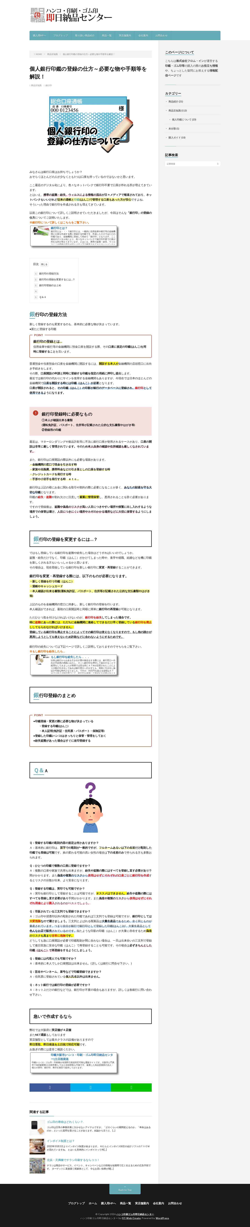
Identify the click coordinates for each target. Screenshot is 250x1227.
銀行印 (48, 85)
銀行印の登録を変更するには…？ (54, 280)
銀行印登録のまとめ (47, 285)
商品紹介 (173, 101)
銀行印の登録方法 (46, 274)
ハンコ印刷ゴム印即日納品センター (135, 1214)
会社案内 (143, 35)
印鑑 (77, 199)
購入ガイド (175, 137)
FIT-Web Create (131, 1218)
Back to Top (125, 1189)
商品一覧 (107, 35)
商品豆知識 (36, 85)
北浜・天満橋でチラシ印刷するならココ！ (73, 1160)
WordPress (162, 1218)
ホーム (93, 1203)
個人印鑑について (181, 119)
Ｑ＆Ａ (40, 297)
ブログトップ (60, 35)
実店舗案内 (125, 35)
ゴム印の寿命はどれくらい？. (65, 1121)
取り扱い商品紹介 (85, 35)
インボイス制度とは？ (61, 1140)
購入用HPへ (39, 35)
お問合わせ (161, 35)
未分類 (172, 128)
